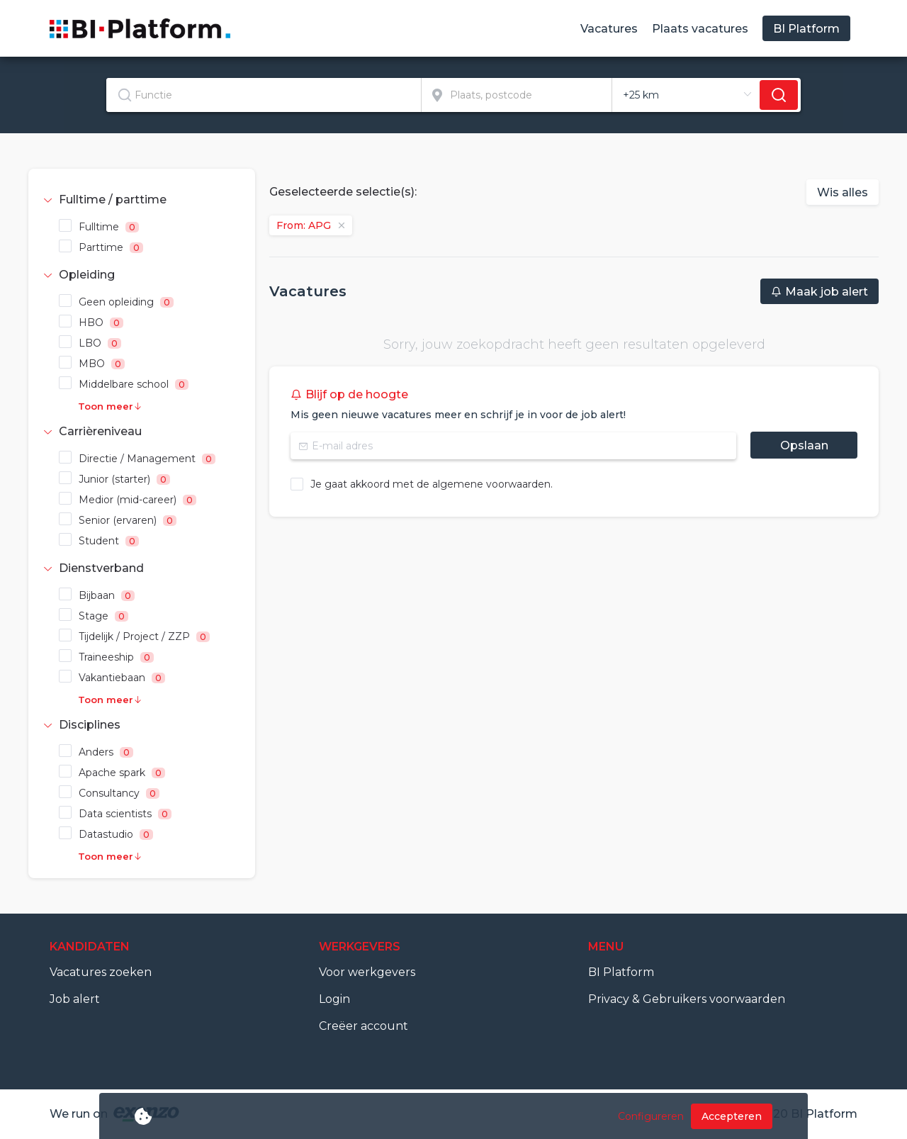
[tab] (142, 200)
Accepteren (732, 1116)
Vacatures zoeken (101, 972)
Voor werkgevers (367, 972)
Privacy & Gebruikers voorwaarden (686, 999)
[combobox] (264, 95)
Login (334, 999)
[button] (142, 200)
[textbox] (263, 95)
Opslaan (804, 445)
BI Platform (621, 972)
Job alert (75, 999)
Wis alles (842, 192)
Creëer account (363, 1026)
